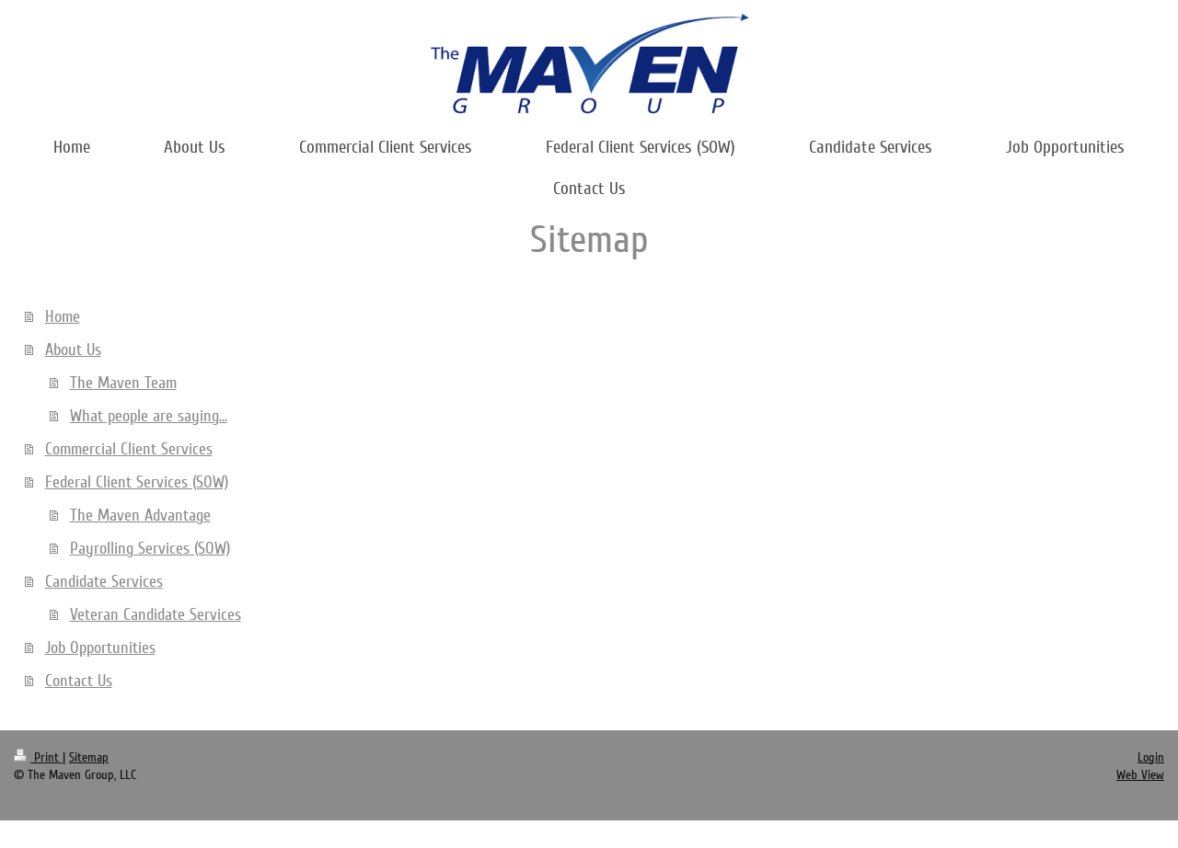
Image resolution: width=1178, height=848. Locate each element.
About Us (73, 349)
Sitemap (89, 757)
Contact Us (78, 680)
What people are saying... (148, 416)
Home (62, 316)
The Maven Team (123, 382)
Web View (1140, 775)
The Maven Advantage (140, 515)
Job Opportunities (100, 647)
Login (1151, 757)
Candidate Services (104, 581)
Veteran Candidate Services (155, 614)
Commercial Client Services (129, 449)
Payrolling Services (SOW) (150, 548)
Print (38, 757)
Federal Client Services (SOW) (136, 482)
